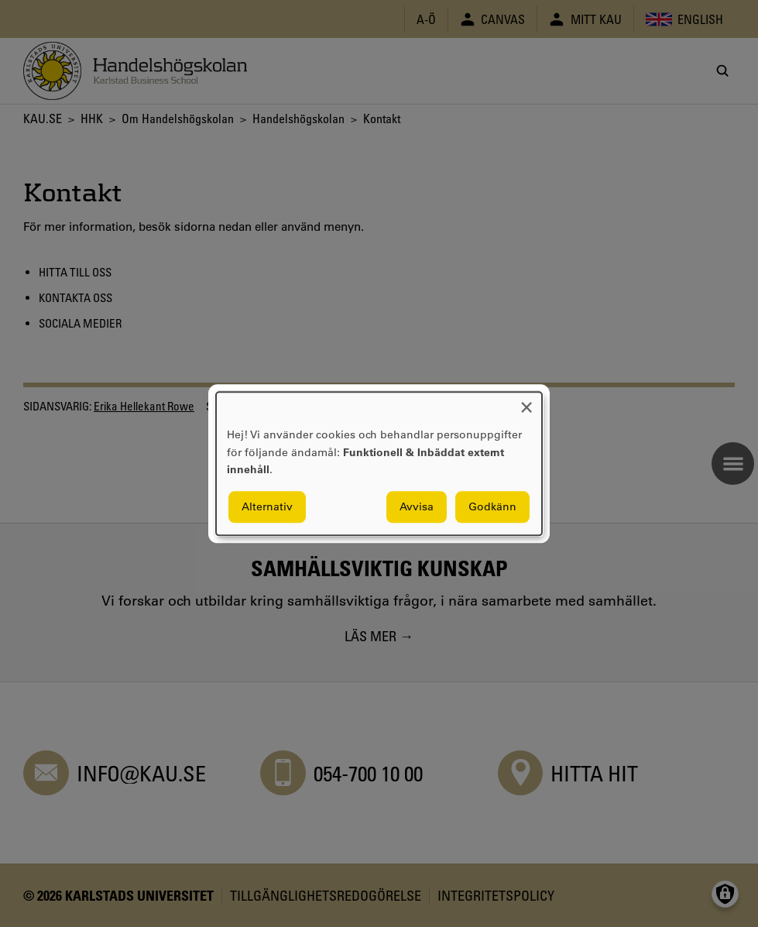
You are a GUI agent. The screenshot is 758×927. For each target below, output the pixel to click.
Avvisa (417, 506)
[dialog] (379, 463)
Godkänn (492, 506)
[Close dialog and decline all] (526, 401)
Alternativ (267, 506)
